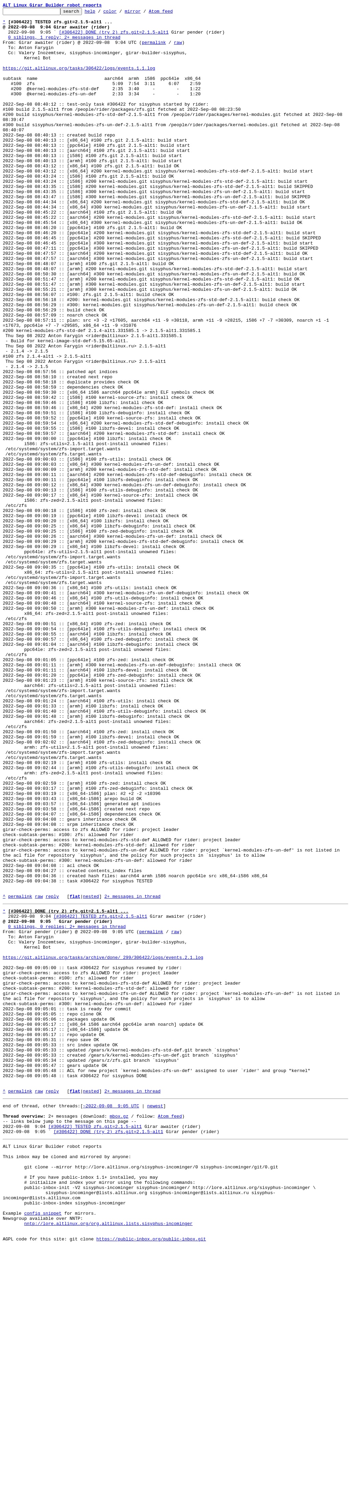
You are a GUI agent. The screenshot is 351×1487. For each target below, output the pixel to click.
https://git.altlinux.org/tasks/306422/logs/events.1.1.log (79, 80)
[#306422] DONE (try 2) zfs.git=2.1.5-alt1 (114, 37)
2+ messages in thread (132, 1074)
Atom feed (171, 13)
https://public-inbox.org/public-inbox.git (151, 1479)
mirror (143, 13)
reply (52, 1074)
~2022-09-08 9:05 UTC (111, 1322)
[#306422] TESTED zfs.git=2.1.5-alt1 (100, 1096)
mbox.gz (119, 1334)
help (100, 13)
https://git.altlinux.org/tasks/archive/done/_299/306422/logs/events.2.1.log (103, 1145)
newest (155, 1322)
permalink (154, 49)
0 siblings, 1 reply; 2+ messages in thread (64, 43)
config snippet (42, 1449)
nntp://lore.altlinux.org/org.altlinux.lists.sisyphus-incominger (108, 1461)
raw (178, 49)
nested (91, 1074)
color (120, 13)
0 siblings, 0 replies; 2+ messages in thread (67, 1108)
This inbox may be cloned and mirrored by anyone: (67, 1381)
